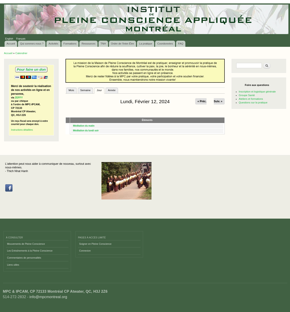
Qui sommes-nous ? (31, 43)
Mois (71, 90)
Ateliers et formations (251, 98)
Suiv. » (218, 101)
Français (20, 38)
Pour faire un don (31, 69)
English (9, 38)
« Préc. (201, 101)
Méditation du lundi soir (86, 130)
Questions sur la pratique (253, 102)
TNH (103, 43)
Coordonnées (165, 43)
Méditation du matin (83, 126)
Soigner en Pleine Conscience (95, 243)
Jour (100, 90)
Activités (53, 43)
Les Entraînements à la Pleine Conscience (30, 250)
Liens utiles (13, 264)
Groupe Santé (247, 95)
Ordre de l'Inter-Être (122, 43)
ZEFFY (19, 97)
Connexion (85, 250)
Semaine (85, 90)
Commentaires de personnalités (24, 257)
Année (112, 90)
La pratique (145, 43)
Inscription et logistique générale (257, 91)
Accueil (11, 43)
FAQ (180, 43)
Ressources (89, 43)
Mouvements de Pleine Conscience (26, 243)
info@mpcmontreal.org (48, 297)
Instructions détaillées (22, 130)
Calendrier (21, 53)
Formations (70, 43)
